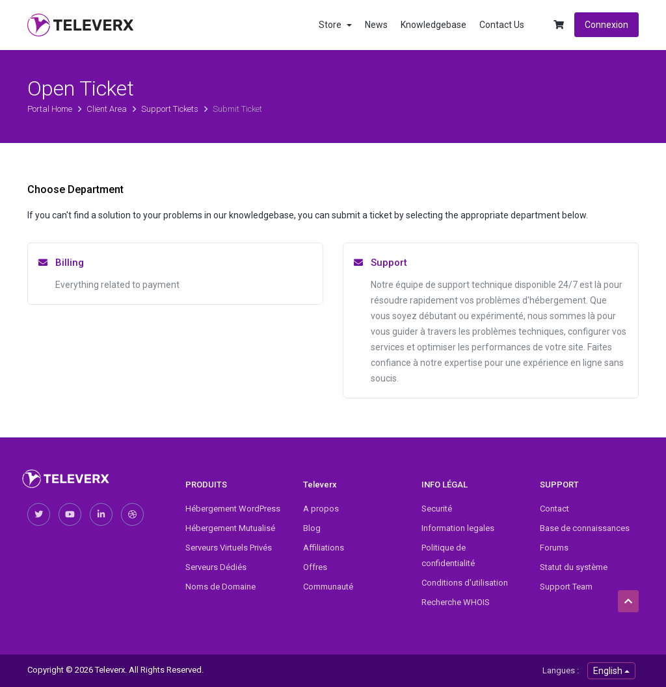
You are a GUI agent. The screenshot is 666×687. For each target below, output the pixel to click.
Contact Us (501, 24)
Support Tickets (170, 109)
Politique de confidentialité (448, 555)
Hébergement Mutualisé (230, 528)
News (376, 24)
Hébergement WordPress (232, 508)
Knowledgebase (433, 24)
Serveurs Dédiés (215, 567)
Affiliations (323, 547)
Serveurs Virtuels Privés (228, 547)
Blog (312, 528)
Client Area (108, 109)
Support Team (566, 586)
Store (335, 24)
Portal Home (50, 109)
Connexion (606, 24)
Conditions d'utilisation (464, 583)
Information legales (457, 528)
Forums (554, 547)
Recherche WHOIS (455, 602)
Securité (436, 508)
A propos (321, 508)
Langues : (560, 670)
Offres (315, 567)
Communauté (328, 586)
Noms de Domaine (220, 586)
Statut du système (573, 567)
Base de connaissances (585, 528)
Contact (554, 508)
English (611, 671)
